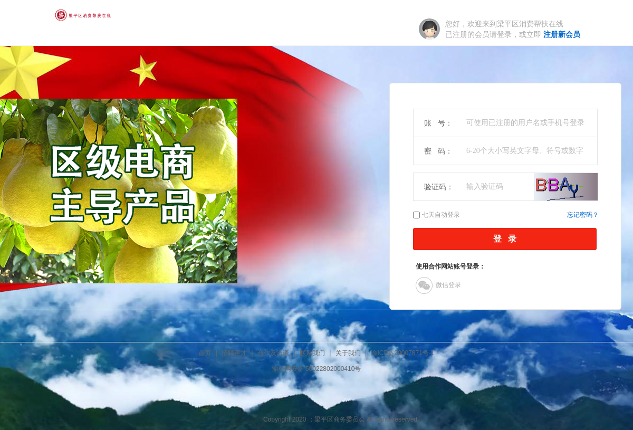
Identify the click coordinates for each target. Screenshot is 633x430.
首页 (204, 353)
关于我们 (348, 353)
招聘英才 (234, 353)
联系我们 (312, 353)
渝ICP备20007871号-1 (402, 353)
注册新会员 (561, 34)
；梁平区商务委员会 (336, 419)
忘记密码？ (583, 214)
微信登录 (438, 285)
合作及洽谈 (273, 353)
